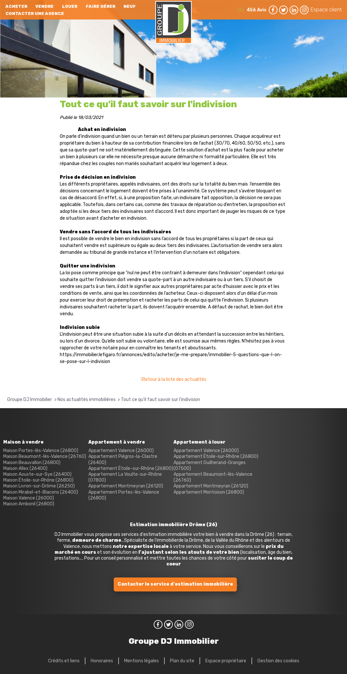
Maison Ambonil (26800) (28, 504)
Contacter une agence (35, 13)
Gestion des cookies (278, 661)
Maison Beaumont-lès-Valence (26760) (44, 456)
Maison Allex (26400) (25, 468)
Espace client (326, 9)
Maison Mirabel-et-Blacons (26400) (40, 492)
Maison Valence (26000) (28, 498)
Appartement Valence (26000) (121, 450)
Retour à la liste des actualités (174, 379)
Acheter (16, 6)
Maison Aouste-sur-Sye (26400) (37, 474)
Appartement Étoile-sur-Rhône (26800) (130, 468)
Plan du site (182, 661)
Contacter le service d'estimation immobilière (175, 584)
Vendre (44, 6)
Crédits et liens (64, 661)
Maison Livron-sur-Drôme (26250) (39, 486)
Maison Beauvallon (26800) (31, 462)
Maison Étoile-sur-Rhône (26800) (38, 480)
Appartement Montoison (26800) (209, 492)
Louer (69, 6)
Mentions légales (141, 661)
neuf (129, 6)
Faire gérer (100, 6)
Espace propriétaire (225, 661)
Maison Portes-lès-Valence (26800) (40, 450)
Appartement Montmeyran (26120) (125, 486)
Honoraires (102, 661)
